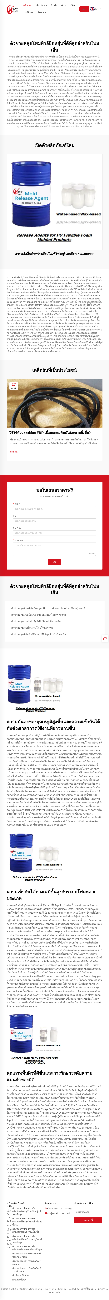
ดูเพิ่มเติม (13, 451)
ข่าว (63, 5)
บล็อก (73, 5)
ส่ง (54, 562)
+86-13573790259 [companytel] (63, 1208)
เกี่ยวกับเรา (41, 5)
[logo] (12, 8)
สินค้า (54, 5)
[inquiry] (105, 638)
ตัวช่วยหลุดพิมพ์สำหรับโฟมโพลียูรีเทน (32, 627)
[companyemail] (60, 1213)
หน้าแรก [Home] (27, 5)
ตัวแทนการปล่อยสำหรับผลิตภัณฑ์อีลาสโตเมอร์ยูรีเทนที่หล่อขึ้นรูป (27, 1239)
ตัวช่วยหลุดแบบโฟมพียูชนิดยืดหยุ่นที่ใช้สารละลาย (38, 614)
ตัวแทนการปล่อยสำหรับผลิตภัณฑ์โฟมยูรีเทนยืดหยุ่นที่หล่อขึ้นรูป (26, 1211)
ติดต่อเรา (42, 12)
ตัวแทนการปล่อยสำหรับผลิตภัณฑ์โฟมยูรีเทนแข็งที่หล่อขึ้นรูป (27, 1221)
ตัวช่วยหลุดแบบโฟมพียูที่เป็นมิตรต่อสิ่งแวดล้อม (36, 621)
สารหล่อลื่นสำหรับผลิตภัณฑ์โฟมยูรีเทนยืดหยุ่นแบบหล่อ (54, 254)
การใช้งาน (28, 12)
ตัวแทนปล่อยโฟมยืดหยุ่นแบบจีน (69, 608)
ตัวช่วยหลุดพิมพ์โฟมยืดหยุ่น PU (28, 608)
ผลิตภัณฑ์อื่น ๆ (19, 1279)
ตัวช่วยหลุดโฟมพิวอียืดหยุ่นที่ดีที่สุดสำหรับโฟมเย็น (38, 634)
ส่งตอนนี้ (88, 1220)
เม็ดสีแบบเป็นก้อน (20, 1275)
